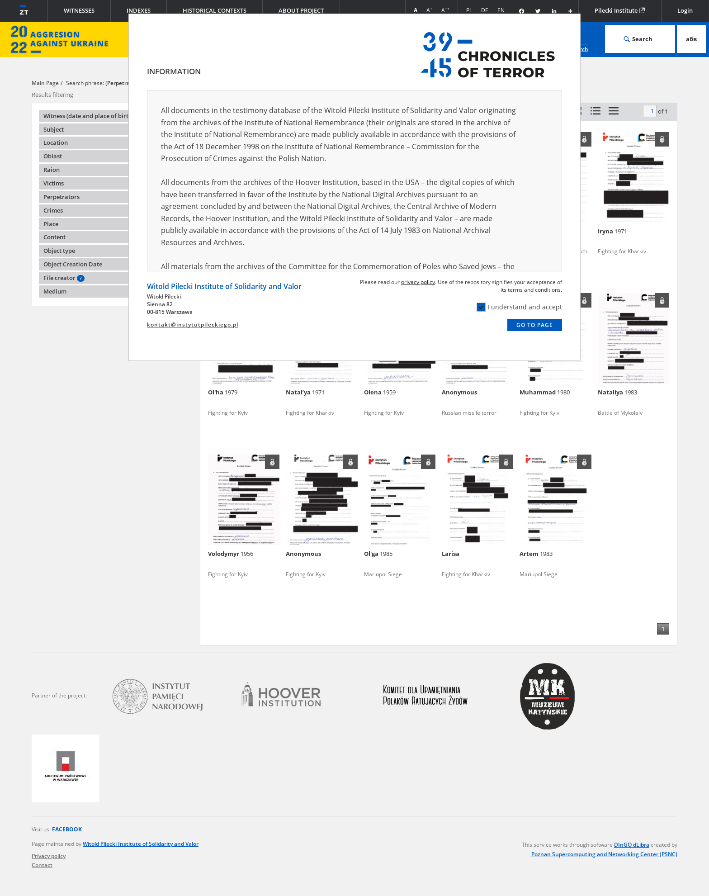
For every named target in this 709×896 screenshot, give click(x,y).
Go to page (534, 325)
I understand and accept (519, 307)
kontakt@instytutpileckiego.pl (192, 324)
